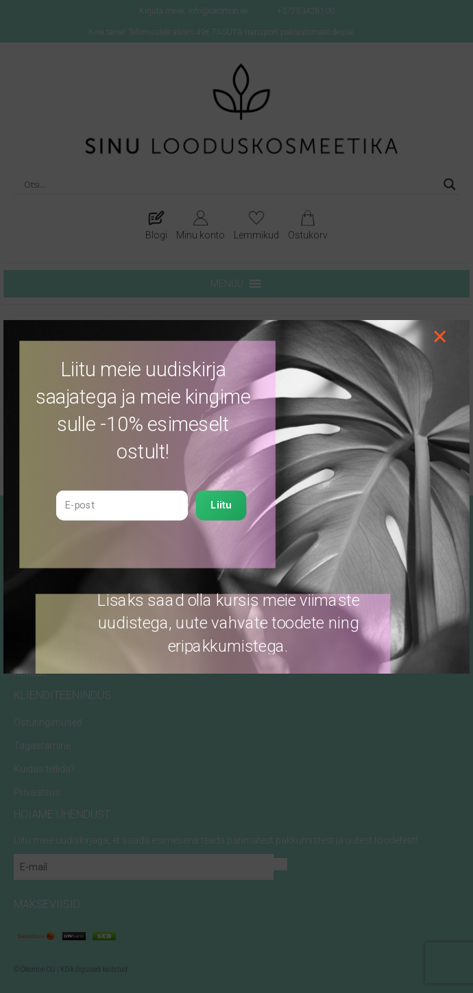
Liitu (221, 505)
